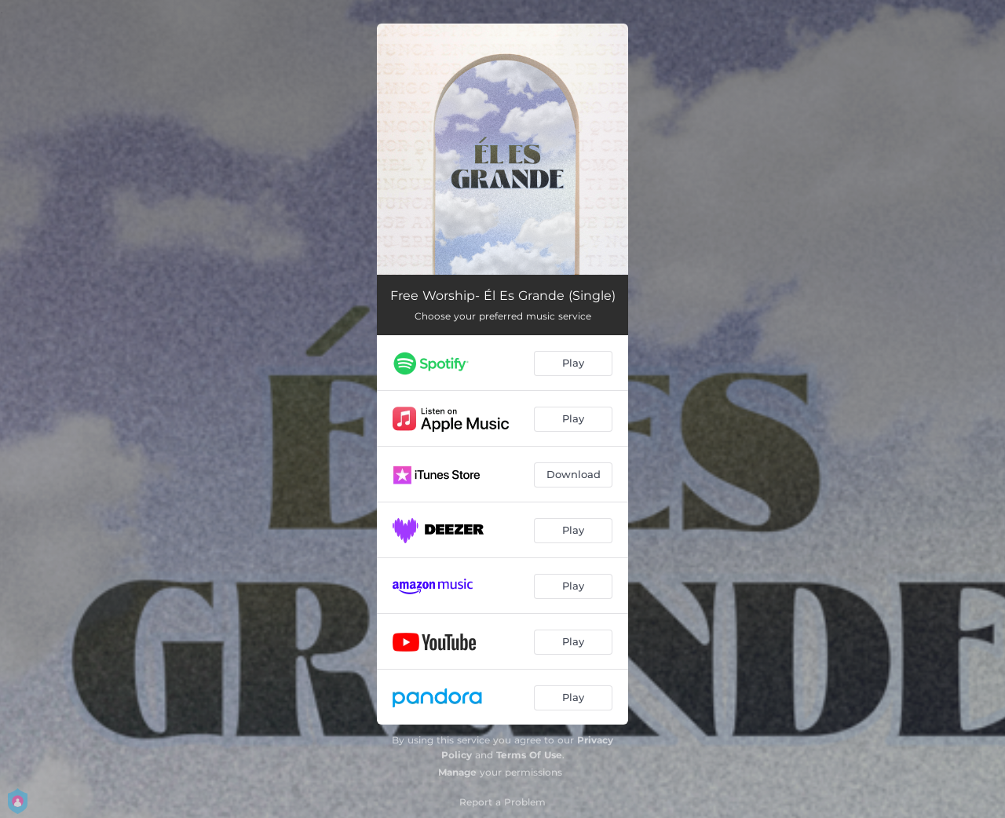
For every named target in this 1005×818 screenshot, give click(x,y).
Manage (457, 772)
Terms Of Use (529, 755)
